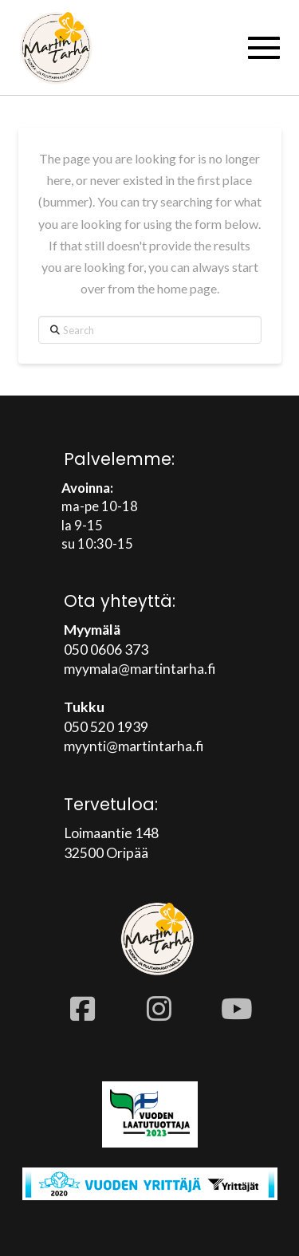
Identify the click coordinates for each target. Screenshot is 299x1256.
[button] (264, 48)
